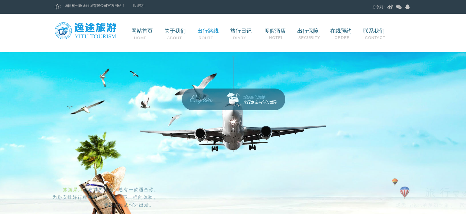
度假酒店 (275, 31)
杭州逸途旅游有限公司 (92, 6)
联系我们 (374, 31)
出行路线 (208, 31)
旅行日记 (241, 31)
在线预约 (341, 31)
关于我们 (175, 31)
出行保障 (308, 31)
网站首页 (142, 31)
